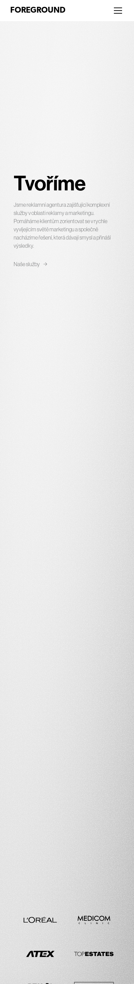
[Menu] (118, 10)
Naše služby (31, 264)
